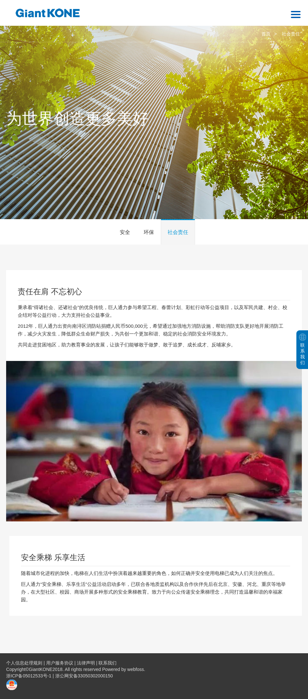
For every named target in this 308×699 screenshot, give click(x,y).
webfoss (135, 669)
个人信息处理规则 (24, 662)
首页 (266, 33)
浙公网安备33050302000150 (84, 675)
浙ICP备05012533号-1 (29, 675)
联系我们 (107, 662)
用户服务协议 (59, 662)
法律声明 (86, 662)
